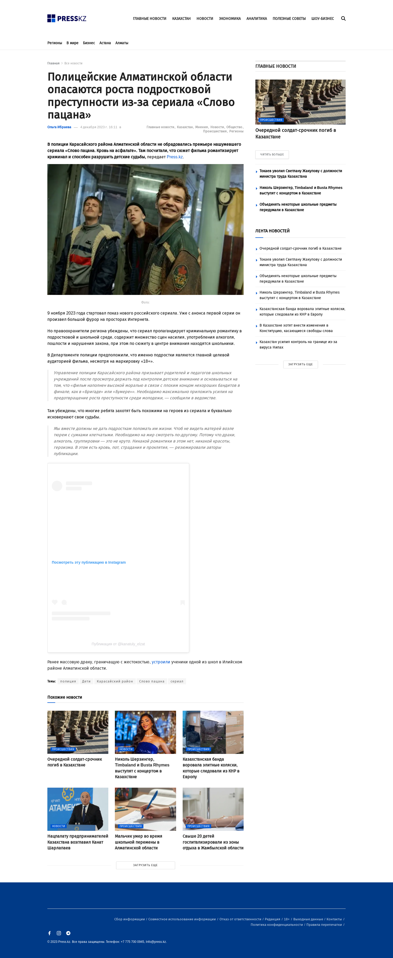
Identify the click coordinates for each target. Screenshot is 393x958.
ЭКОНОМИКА (230, 18)
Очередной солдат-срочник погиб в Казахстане (301, 248)
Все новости (73, 63)
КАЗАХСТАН (181, 18)
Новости (217, 127)
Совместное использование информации (182, 919)
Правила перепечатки (324, 925)
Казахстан (185, 127)
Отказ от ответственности (241, 919)
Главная (53, 63)
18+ (287, 919)
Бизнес (89, 43)
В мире (72, 43)
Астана (105, 43)
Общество (234, 127)
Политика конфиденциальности (277, 925)
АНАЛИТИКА (256, 18)
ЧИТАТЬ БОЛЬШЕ (272, 154)
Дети (86, 681)
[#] (67, 16)
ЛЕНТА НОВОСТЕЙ (272, 230)
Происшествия (215, 131)
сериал (177, 681)
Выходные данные (308, 919)
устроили (161, 661)
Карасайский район (115, 681)
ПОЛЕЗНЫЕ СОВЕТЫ (289, 18)
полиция (68, 681)
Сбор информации (130, 919)
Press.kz (175, 156)
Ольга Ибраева (59, 127)
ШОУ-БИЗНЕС (322, 18)
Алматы (121, 43)
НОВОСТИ (204, 18)
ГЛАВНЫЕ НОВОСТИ (149, 18)
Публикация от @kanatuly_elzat (118, 644)
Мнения (202, 127)
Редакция (273, 919)
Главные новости (161, 127)
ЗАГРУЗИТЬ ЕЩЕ (145, 865)
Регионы (54, 43)
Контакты (335, 919)
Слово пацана (152, 681)
